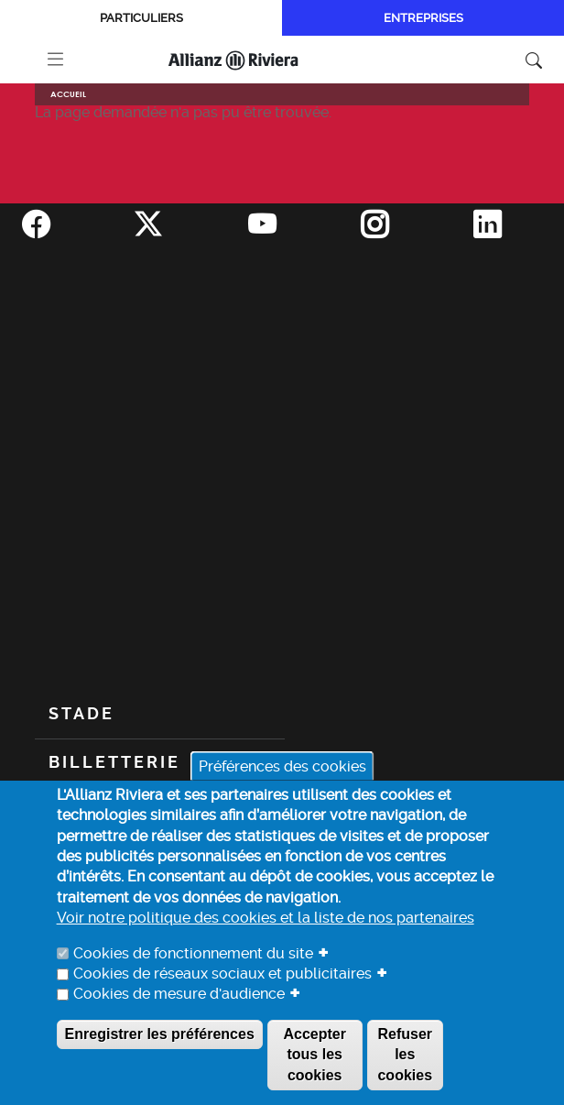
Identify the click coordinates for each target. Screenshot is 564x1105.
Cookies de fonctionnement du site (193, 953)
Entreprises (423, 18)
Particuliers (141, 18)
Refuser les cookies (404, 1054)
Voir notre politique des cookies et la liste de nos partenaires (265, 917)
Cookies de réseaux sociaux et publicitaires (222, 973)
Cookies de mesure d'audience (179, 993)
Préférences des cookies (282, 766)
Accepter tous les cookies (314, 1054)
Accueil (68, 94)
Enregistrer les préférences (160, 1034)
